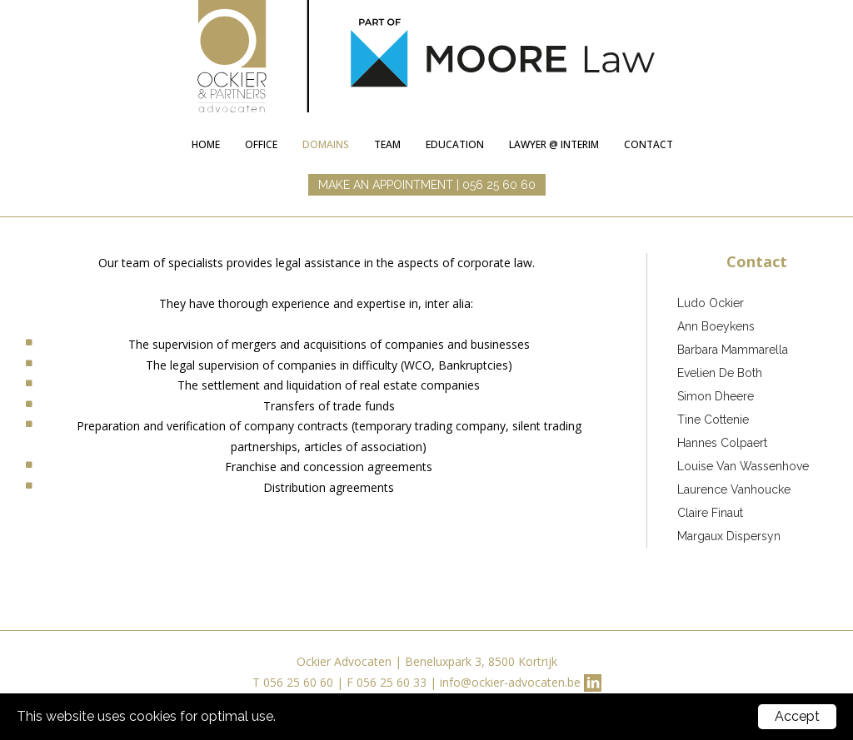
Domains (325, 144)
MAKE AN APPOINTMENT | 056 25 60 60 (427, 184)
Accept (797, 716)
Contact (648, 144)
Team (387, 144)
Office (261, 144)
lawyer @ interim (554, 144)
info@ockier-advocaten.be (510, 682)
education (455, 144)
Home (206, 144)
